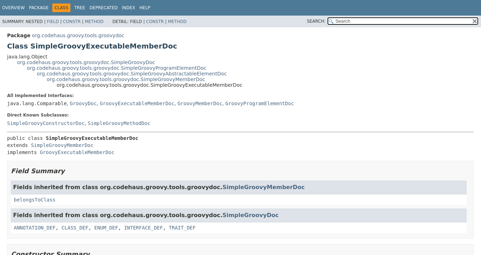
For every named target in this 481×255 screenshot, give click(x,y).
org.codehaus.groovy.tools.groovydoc (78, 35)
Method (94, 21)
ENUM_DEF (106, 228)
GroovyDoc (83, 103)
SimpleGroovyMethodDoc (119, 123)
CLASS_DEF (75, 228)
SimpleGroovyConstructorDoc (46, 123)
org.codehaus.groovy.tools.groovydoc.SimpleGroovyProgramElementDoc (117, 68)
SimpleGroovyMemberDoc (62, 145)
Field (53, 21)
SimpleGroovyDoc (250, 215)
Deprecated (103, 7)
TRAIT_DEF (182, 228)
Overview (13, 7)
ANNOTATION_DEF (35, 228)
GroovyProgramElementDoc (259, 103)
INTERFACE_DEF (143, 228)
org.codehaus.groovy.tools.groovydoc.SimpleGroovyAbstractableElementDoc (132, 73)
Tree (79, 7)
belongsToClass (35, 200)
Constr (72, 21)
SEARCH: (316, 21)
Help (144, 7)
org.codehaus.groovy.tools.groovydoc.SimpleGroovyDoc (86, 62)
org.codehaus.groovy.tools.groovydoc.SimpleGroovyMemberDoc (126, 79)
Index (128, 7)
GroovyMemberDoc (200, 103)
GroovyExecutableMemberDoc (137, 103)
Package (38, 7)
